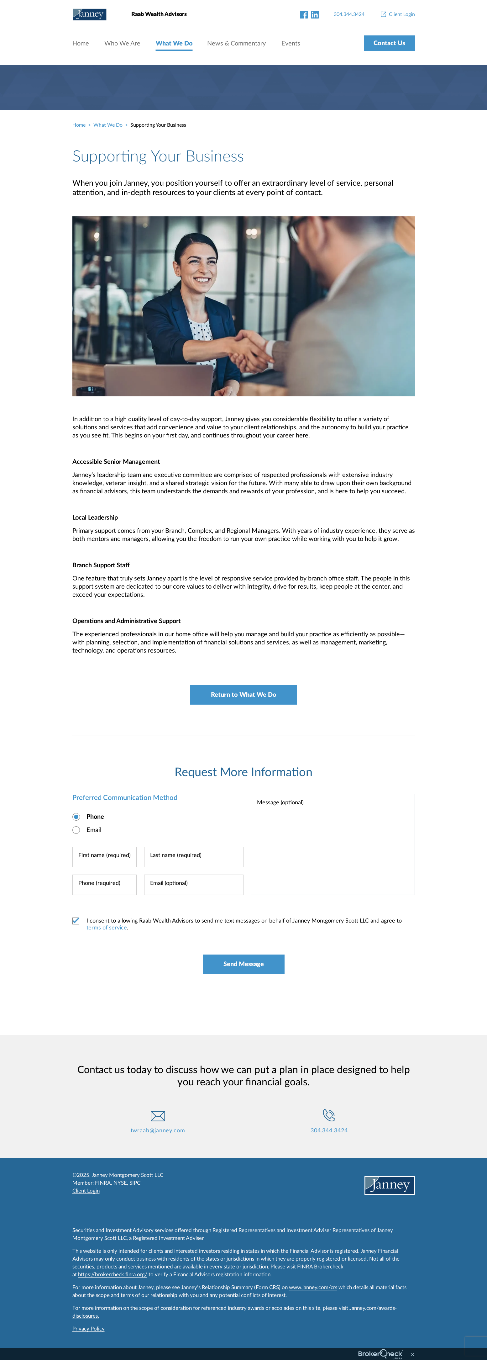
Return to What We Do (243, 695)
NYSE (120, 1183)
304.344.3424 (329, 1131)
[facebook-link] (304, 14)
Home (80, 43)
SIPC (134, 1183)
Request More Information (243, 772)
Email (94, 830)
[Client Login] (397, 14)
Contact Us (389, 43)
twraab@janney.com (158, 1131)
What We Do (174, 43)
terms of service (106, 928)
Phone (95, 817)
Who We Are (122, 43)
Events (290, 43)
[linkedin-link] (315, 14)
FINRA (103, 1183)
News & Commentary (236, 43)
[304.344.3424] (349, 14)
